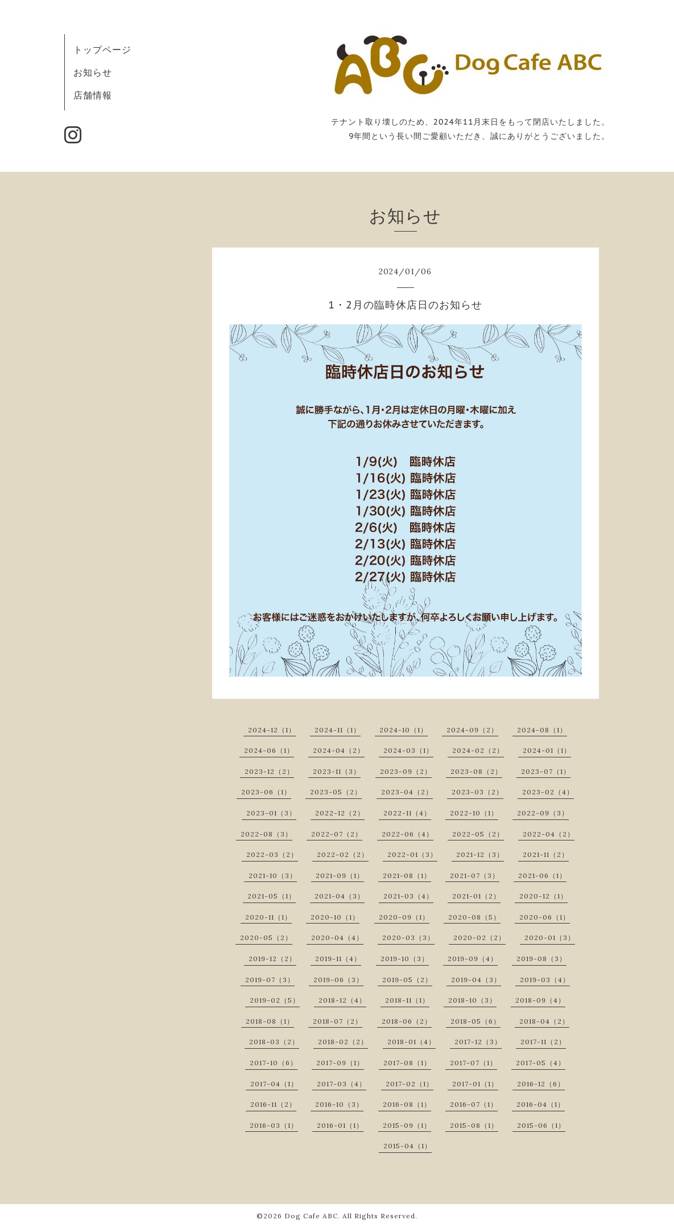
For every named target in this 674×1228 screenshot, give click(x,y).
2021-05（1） (271, 896)
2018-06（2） (407, 1021)
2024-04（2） (339, 750)
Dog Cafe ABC (311, 1215)
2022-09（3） (543, 813)
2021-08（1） (407, 875)
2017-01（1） (475, 1083)
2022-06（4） (407, 834)
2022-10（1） (474, 813)
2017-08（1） (407, 1062)
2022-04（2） (548, 834)
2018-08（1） (270, 1021)
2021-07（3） (474, 875)
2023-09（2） (406, 771)
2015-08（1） (474, 1125)
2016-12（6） (541, 1083)
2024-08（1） (542, 730)
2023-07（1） (545, 771)
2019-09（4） (473, 958)
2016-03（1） (274, 1125)
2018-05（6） (475, 1021)
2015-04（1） (407, 1146)
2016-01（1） (340, 1125)
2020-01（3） (549, 937)
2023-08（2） (476, 771)
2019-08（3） (541, 958)
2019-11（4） (338, 958)
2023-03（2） (477, 792)
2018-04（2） (544, 1021)
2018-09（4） (540, 1000)
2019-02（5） (275, 1000)
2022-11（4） (407, 813)
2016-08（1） (407, 1104)
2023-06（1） (266, 792)
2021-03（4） (408, 896)
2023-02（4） (548, 792)
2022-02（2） (343, 854)
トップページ (102, 49)
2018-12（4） (342, 1000)
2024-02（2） (478, 750)
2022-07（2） (336, 834)
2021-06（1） (542, 875)
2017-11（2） (543, 1041)
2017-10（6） (273, 1062)
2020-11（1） (268, 917)
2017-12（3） (478, 1041)
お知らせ (92, 72)
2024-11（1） (338, 730)
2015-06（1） (541, 1125)
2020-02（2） (479, 937)
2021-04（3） (340, 896)
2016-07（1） (474, 1104)
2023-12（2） (269, 771)
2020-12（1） (543, 896)
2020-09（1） (404, 917)
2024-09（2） (472, 730)
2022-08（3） (266, 834)
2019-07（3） (270, 979)
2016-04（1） (540, 1104)
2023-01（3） (271, 813)
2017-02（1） (409, 1083)
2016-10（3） (339, 1104)
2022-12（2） (340, 813)
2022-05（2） (478, 834)
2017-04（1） (274, 1083)
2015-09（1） (407, 1125)
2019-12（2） (272, 958)
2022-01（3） (412, 854)
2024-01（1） (547, 750)
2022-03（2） (272, 854)
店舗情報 (92, 95)
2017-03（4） (341, 1083)
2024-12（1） (272, 730)
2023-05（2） (336, 792)
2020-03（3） (408, 937)
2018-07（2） (337, 1021)
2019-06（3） (338, 979)
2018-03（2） (274, 1041)
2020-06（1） (544, 917)
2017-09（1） (340, 1062)
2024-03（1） (408, 750)
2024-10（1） (403, 730)
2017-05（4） (540, 1062)
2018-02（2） (343, 1041)
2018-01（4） (411, 1041)
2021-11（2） (546, 854)
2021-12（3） (480, 854)
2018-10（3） (472, 1000)
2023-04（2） (407, 792)
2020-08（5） (474, 917)
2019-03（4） (545, 979)
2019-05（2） (407, 979)
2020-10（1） (335, 917)
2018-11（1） (407, 1000)
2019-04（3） (476, 979)
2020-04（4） (337, 937)
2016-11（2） (273, 1104)
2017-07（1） (473, 1062)
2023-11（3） (337, 771)
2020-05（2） (266, 937)
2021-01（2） (476, 896)
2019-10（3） (405, 958)
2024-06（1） (269, 750)
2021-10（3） (273, 875)
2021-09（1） (340, 875)
